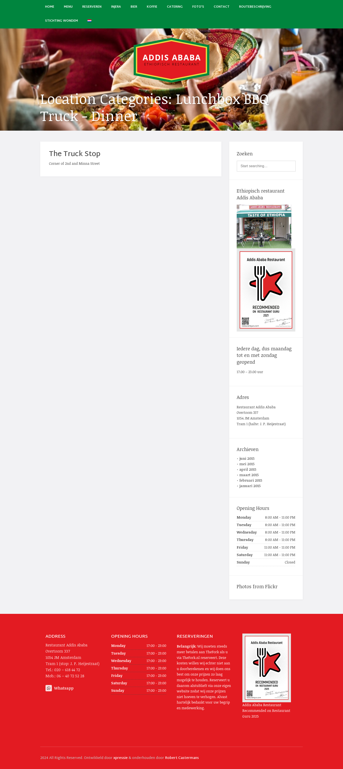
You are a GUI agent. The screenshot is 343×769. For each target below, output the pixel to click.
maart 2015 (249, 474)
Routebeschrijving (255, 7)
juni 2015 (247, 458)
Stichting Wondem (61, 21)
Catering (175, 7)
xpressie (120, 758)
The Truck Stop (74, 154)
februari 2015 (250, 480)
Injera (116, 7)
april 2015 (247, 469)
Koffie (152, 7)
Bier (134, 7)
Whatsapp (60, 688)
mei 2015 (247, 464)
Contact (221, 7)
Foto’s (198, 7)
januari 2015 (250, 485)
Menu (68, 7)
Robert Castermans (182, 758)
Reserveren (92, 7)
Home (49, 7)
